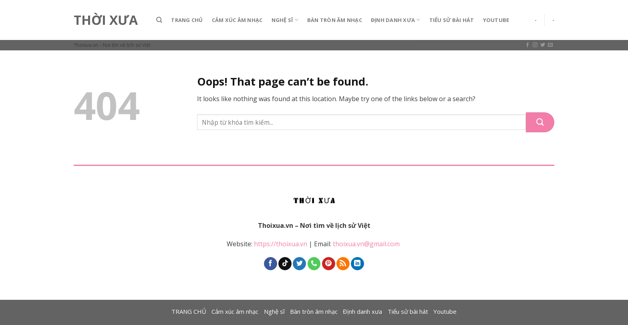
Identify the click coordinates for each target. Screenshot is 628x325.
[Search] (159, 20)
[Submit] (540, 122)
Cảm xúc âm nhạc (237, 20)
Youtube (496, 20)
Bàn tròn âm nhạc (334, 20)
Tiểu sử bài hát (451, 20)
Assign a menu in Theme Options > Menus (468, 44)
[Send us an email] (550, 45)
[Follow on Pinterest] (328, 264)
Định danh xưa (396, 20)
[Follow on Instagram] (535, 45)
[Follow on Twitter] (542, 45)
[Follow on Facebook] (527, 45)
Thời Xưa (106, 20)
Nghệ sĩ (285, 20)
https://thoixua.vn (280, 243)
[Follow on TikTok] (285, 264)
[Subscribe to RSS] (343, 264)
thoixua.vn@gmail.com (367, 243)
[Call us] (314, 264)
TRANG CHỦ (187, 20)
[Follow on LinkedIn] (357, 264)
